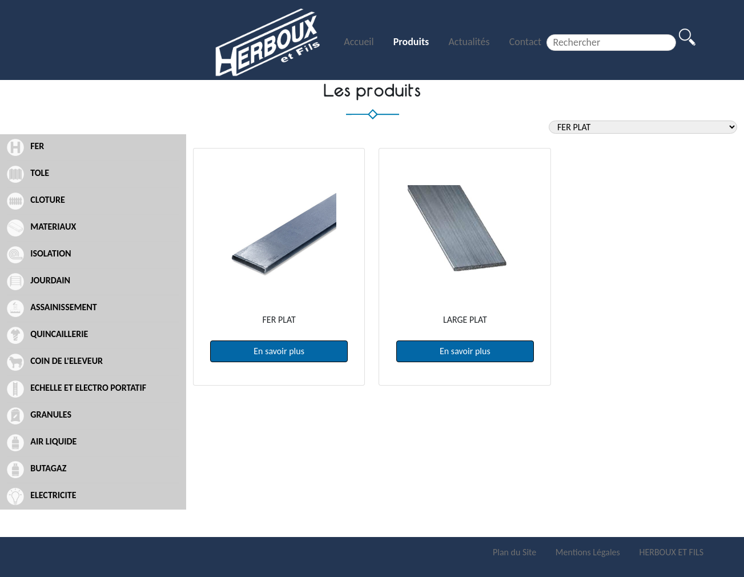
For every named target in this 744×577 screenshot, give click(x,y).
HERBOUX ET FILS (671, 552)
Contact (525, 41)
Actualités (470, 41)
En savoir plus (279, 351)
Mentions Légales (589, 552)
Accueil (360, 41)
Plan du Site (515, 552)
